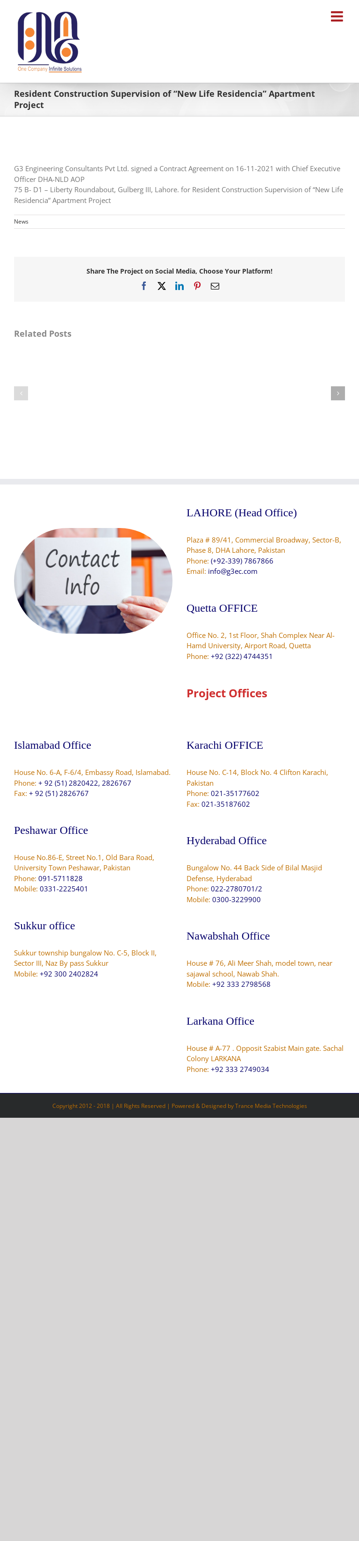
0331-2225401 (64, 888)
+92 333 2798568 (241, 984)
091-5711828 (60, 878)
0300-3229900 (236, 899)
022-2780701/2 (236, 888)
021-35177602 (235, 793)
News (21, 221)
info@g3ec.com (233, 571)
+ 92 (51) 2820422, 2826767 (84, 783)
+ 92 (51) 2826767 (59, 793)
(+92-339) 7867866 (242, 560)
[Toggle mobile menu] (338, 16)
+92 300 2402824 (69, 973)
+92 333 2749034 (240, 1069)
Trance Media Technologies (271, 1106)
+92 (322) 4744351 (242, 656)
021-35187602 (225, 804)
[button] (21, 393)
